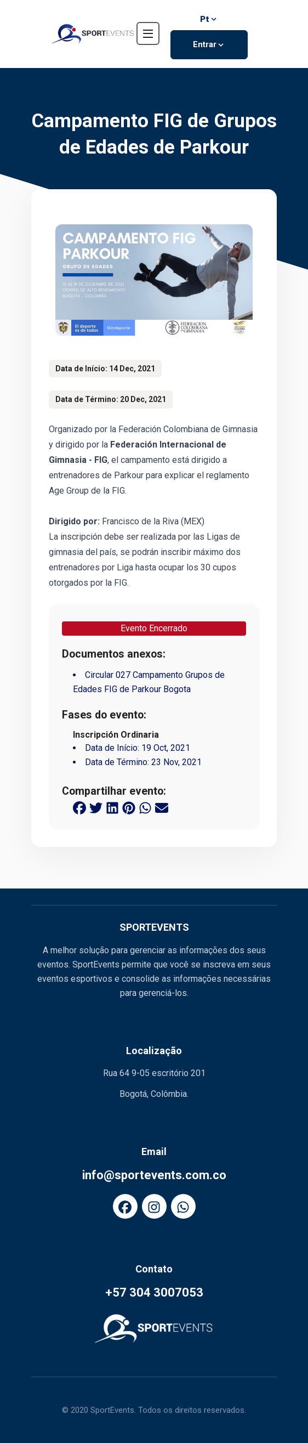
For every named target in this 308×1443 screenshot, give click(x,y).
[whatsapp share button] (145, 807)
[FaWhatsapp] (183, 1206)
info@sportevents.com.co (154, 1175)
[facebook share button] (79, 807)
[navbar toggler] (147, 33)
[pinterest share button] (128, 807)
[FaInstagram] (154, 1206)
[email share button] (161, 807)
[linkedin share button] (112, 807)
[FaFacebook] (125, 1206)
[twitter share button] (95, 807)
